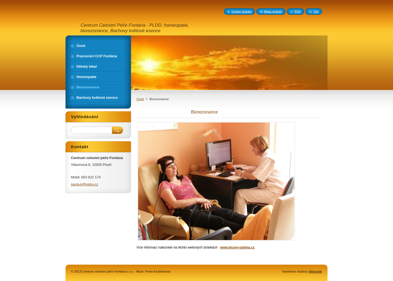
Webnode (315, 271)
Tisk (315, 11)
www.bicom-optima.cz (237, 247)
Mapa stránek (273, 11)
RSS (297, 11)
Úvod (140, 99)
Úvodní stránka (241, 11)
